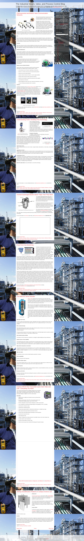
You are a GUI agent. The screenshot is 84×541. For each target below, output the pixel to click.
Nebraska (40, 112)
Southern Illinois (19, 113)
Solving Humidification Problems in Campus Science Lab (34, 491)
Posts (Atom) (37, 532)
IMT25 (31, 484)
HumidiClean (25, 525)
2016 (58, 59)
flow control (25, 484)
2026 (58, 39)
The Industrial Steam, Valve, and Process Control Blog (40, 4)
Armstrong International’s (36, 495)
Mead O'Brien (36, 107)
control (24, 187)
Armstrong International (44, 210)
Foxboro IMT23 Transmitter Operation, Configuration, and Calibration (31, 480)
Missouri (37, 112)
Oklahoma (44, 112)
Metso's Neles (30, 298)
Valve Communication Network (30, 113)
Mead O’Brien (50, 495)
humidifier (29, 525)
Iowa (29, 112)
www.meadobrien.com (57, 7)
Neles (44, 379)
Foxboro (28, 187)
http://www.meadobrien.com (39, 215)
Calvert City (61, 24)
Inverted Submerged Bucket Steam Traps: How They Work (35, 194)
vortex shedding (30, 188)
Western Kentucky (39, 113)
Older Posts (51, 528)
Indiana (27, 112)
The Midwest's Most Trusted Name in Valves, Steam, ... (61, 43)
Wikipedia (47, 143)
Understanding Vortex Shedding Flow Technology (32, 119)
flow (26, 187)
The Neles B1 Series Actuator (26, 296)
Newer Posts (19, 528)
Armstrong (26, 215)
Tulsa (57, 24)
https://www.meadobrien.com (47, 107)
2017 (58, 57)
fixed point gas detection (27, 289)
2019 (58, 55)
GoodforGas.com (36, 289)
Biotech (24, 112)
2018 (58, 56)
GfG (32, 289)
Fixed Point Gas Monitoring (25, 245)
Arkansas (20, 112)
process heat (19, 239)
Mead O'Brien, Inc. (48, 480)
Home (35, 528)
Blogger (47, 538)
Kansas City (62, 23)
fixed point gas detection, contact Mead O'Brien (33, 284)
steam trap (29, 239)
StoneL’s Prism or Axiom (32, 86)
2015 (58, 60)
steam (26, 188)
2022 (58, 51)
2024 (58, 48)
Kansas (32, 112)
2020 (58, 53)
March (59, 40)
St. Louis (66, 23)
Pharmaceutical (49, 112)
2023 (58, 49)
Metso (34, 112)
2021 (58, 52)
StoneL (23, 113)
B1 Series (24, 379)
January (59, 45)
